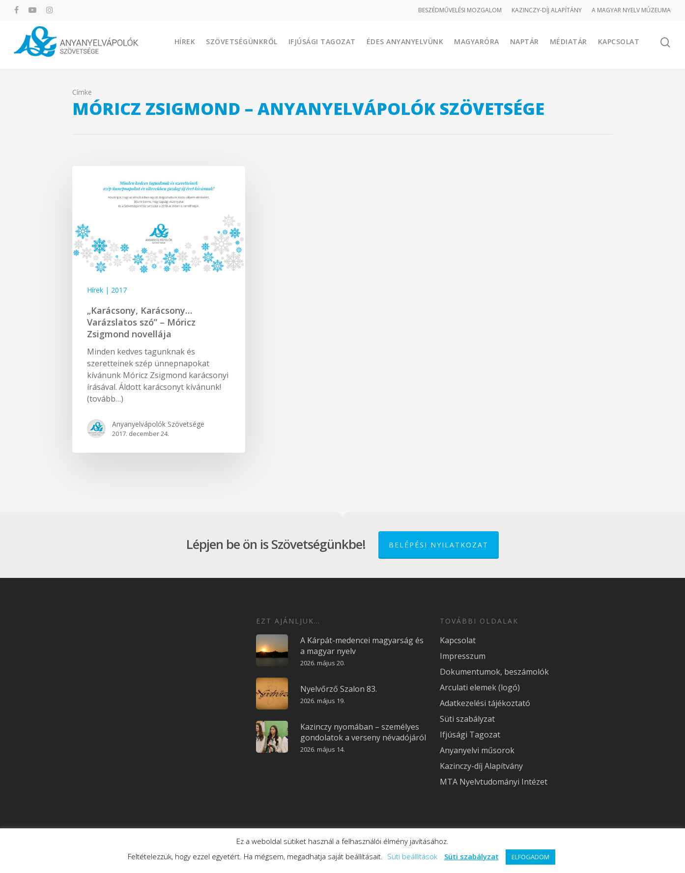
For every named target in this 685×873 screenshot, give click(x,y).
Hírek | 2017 (107, 290)
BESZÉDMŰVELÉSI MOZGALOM (460, 10)
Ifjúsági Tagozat (322, 44)
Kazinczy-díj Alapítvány (481, 766)
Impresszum (462, 656)
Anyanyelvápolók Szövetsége (158, 424)
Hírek (185, 44)
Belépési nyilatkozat (438, 544)
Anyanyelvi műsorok (477, 750)
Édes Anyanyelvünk (405, 44)
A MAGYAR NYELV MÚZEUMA (631, 10)
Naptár (524, 44)
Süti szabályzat (467, 718)
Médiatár (568, 44)
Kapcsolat (619, 44)
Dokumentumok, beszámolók (494, 671)
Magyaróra (476, 44)
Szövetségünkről (242, 44)
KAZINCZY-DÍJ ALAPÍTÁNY (547, 10)
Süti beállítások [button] (412, 856)
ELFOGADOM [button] (530, 856)
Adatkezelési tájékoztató (485, 703)
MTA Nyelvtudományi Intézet (493, 781)
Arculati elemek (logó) (480, 687)
